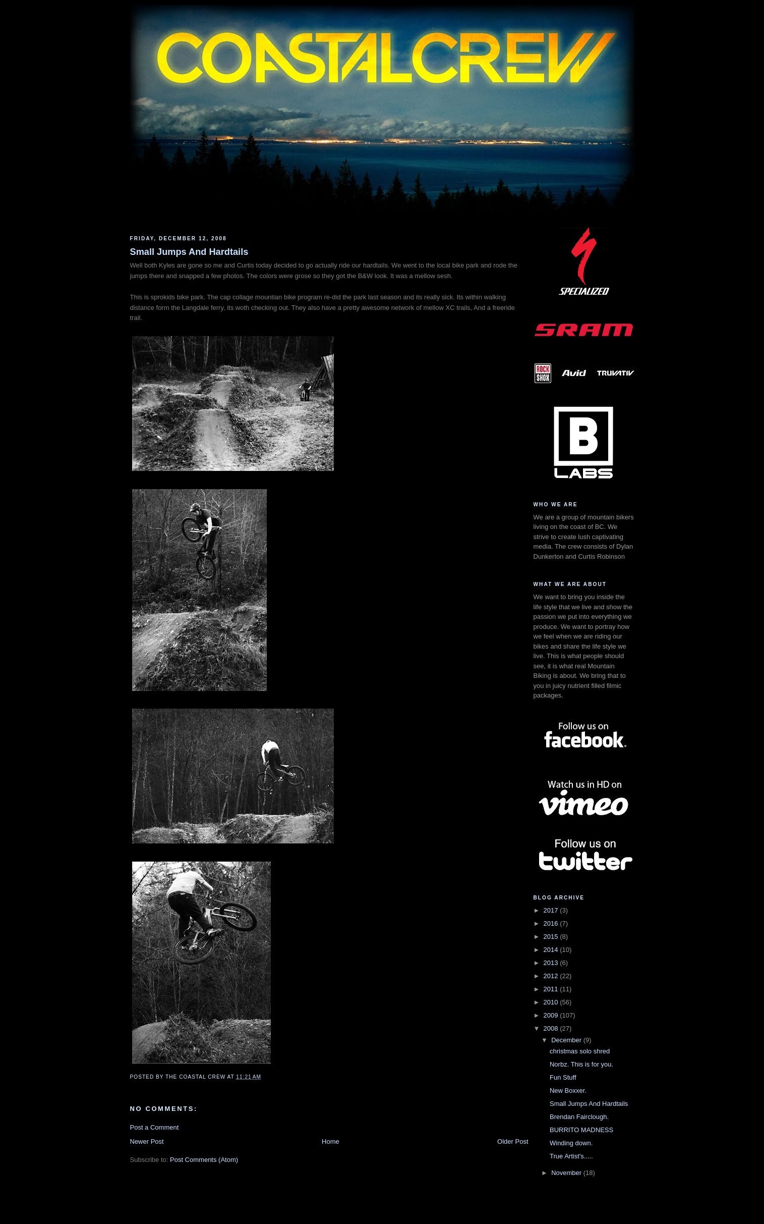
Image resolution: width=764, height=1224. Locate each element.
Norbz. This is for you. (581, 1064)
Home (330, 1141)
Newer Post (147, 1141)
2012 (552, 976)
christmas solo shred (580, 1051)
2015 (552, 936)
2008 (552, 1028)
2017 (552, 910)
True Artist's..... (571, 1156)
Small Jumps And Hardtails (189, 252)
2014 (552, 949)
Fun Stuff (563, 1077)
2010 (552, 1002)
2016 (552, 923)
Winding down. (571, 1143)
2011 (552, 989)
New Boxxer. (568, 1090)
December (567, 1040)
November (567, 1173)
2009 (552, 1015)
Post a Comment (154, 1127)
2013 (552, 963)
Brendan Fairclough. (579, 1117)
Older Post (512, 1141)
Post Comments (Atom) (204, 1159)
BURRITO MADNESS (581, 1130)
